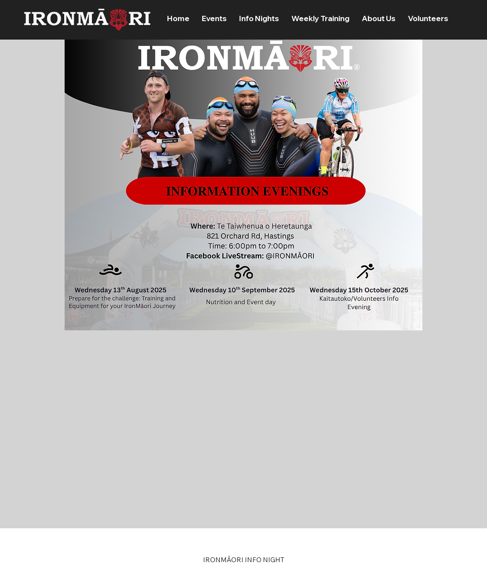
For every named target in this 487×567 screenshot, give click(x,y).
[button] (214, 18)
